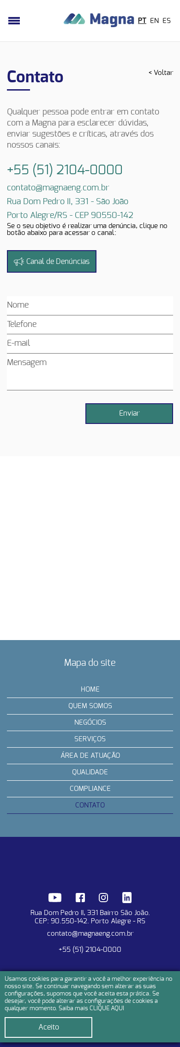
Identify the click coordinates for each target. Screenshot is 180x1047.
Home (90, 689)
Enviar (129, 413)
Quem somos (90, 706)
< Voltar (161, 72)
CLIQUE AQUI (107, 1009)
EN (154, 20)
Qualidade (90, 772)
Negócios (90, 722)
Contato (90, 805)
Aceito (48, 1027)
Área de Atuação (90, 755)
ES (166, 20)
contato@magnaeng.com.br (90, 933)
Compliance (90, 788)
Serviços (90, 739)
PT (142, 20)
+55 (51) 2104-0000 (90, 949)
